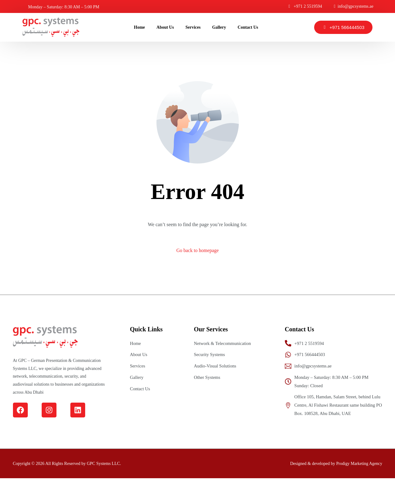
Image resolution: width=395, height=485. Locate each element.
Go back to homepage (197, 250)
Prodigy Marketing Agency (358, 470)
